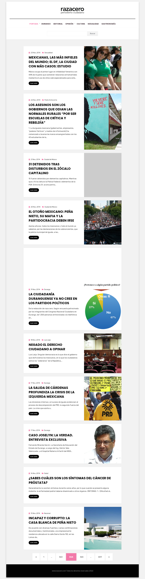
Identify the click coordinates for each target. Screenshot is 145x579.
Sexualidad (94, 24)
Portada (31, 24)
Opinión (69, 24)
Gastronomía (111, 24)
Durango (44, 24)
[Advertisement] (72, 263)
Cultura (81, 24)
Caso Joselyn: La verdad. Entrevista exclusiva (51, 437)
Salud (46, 473)
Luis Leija (47, 340)
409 (101, 556)
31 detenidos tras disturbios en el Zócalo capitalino (50, 168)
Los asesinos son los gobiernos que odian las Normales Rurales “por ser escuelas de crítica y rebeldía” (52, 114)
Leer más (33, 83)
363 (62, 556)
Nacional (47, 513)
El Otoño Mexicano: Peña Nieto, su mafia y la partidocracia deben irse (51, 216)
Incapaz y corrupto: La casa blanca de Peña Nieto (52, 520)
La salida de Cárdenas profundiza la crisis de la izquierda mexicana (52, 392)
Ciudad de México (50, 159)
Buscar (92, 33)
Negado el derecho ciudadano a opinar (47, 346)
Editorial (57, 24)
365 (83, 556)
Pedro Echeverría (51, 100)
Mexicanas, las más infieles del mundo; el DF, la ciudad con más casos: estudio (53, 61)
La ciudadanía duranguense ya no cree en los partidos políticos (53, 298)
